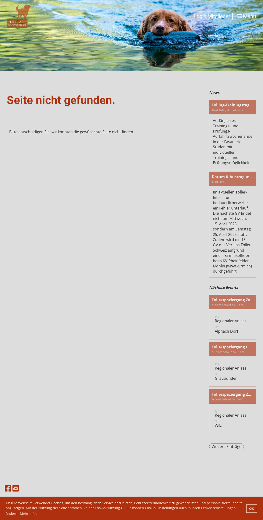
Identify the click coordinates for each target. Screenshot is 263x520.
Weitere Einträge (226, 446)
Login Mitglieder (212, 16)
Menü (246, 16)
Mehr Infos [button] (28, 513)
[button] (232, 317)
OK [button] (251, 508)
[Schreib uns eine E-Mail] (15, 488)
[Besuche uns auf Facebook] (8, 488)
